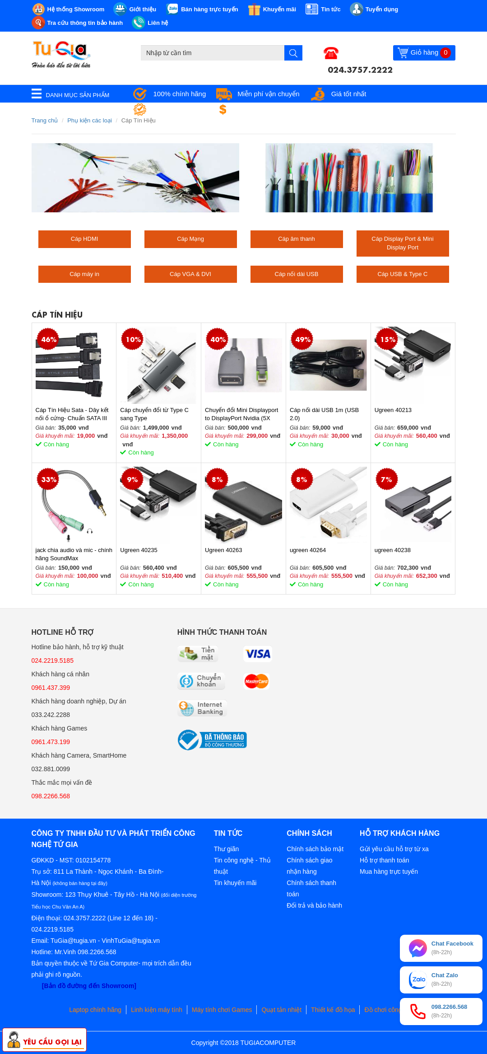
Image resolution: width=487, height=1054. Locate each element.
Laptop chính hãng (95, 1009)
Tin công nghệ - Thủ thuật (242, 866)
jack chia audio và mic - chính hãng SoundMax (74, 554)
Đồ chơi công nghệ (390, 1009)
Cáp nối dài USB (297, 274)
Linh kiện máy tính (156, 1009)
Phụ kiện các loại (89, 120)
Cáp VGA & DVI (190, 274)
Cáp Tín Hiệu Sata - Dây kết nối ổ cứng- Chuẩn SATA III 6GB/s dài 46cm (72, 414)
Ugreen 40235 (138, 550)
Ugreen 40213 (393, 410)
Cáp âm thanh (296, 238)
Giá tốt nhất (348, 94)
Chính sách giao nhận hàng (309, 866)
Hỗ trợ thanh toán (384, 860)
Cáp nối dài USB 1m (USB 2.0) (324, 414)
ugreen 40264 (308, 550)
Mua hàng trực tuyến (389, 871)
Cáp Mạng (190, 238)
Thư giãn (226, 849)
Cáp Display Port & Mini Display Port (402, 243)
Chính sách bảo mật (315, 849)
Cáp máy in (84, 274)
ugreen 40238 (393, 550)
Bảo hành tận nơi (178, 109)
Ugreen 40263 (223, 550)
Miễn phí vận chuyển (268, 94)
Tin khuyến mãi (235, 882)
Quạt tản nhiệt (281, 1009)
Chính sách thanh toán (311, 888)
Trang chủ (45, 120)
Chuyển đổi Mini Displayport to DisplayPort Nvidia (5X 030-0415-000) (241, 414)
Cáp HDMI (84, 238)
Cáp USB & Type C (402, 274)
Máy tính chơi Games (222, 1009)
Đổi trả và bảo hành (314, 905)
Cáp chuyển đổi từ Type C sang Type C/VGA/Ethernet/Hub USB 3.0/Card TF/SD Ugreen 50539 (154, 414)
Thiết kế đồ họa (333, 1009)
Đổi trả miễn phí (260, 109)
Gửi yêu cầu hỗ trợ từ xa (394, 849)
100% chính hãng (179, 94)
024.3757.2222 (360, 68)
